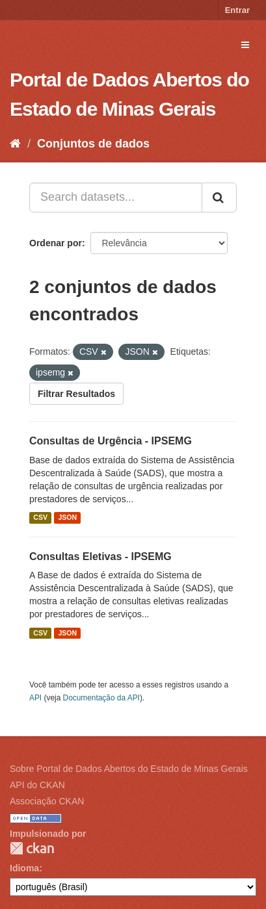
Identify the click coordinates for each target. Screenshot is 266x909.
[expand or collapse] (245, 45)
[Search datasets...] (115, 197)
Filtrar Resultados (76, 394)
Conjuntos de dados (93, 143)
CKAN (32, 848)
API (35, 697)
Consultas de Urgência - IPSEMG (110, 440)
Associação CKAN (47, 801)
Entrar (237, 10)
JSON (67, 518)
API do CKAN (37, 785)
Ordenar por (55, 243)
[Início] (15, 143)
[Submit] (219, 197)
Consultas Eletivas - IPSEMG (100, 556)
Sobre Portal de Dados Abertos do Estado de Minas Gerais (129, 768)
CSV (40, 518)
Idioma (24, 868)
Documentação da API (101, 697)
